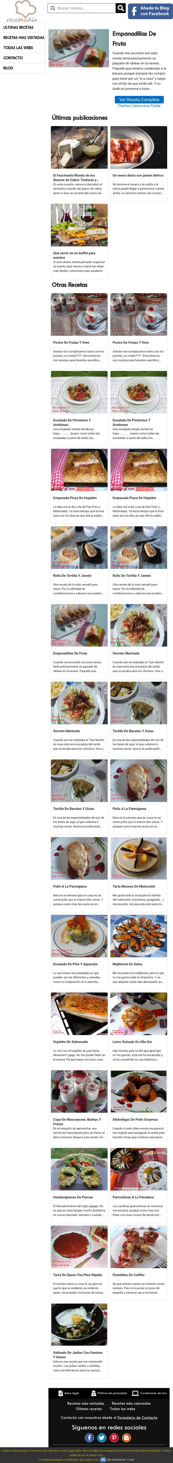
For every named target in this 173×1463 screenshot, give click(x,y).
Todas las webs (123, 1409)
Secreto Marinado (126, 653)
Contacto (13, 58)
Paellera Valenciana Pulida (139, 106)
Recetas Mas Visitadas (23, 38)
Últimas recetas (89, 1409)
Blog (8, 68)
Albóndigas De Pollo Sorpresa (135, 1120)
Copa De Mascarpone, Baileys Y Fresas (77, 1122)
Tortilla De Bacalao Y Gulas (133, 731)
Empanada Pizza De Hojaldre (75, 498)
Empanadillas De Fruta (70, 653)
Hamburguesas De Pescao (73, 1197)
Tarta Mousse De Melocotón (134, 886)
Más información (116, 1459)
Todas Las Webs (18, 48)
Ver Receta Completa (139, 99)
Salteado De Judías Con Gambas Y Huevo (77, 1355)
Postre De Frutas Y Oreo (71, 343)
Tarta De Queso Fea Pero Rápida (77, 1275)
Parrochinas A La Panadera (133, 1197)
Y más (130, 1459)
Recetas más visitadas (86, 1404)
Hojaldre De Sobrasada (70, 1042)
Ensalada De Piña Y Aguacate (75, 964)
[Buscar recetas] (82, 8)
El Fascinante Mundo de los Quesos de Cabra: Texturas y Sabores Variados (74, 177)
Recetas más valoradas (132, 1404)
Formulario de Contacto (137, 1418)
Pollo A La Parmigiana (129, 809)
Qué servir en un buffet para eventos (74, 255)
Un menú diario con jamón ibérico (138, 175)
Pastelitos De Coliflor (129, 1275)
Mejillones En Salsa (127, 964)
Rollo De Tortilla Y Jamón (72, 576)
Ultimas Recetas (18, 28)
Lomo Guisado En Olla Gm (132, 1042)
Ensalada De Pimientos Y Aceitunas (72, 422)
